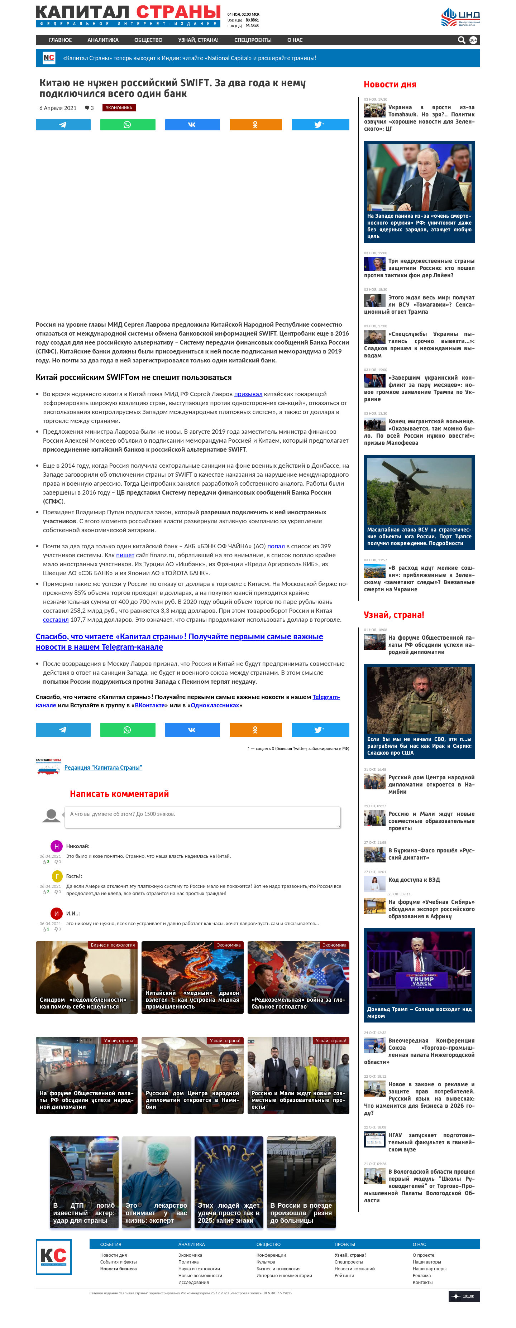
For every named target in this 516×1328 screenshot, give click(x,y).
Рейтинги (344, 1275)
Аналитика (103, 40)
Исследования (193, 1282)
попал (276, 546)
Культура (266, 1262)
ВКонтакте (149, 705)
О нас (294, 40)
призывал (248, 394)
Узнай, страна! (198, 40)
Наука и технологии (199, 1269)
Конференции (271, 1255)
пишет (125, 555)
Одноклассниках (215, 705)
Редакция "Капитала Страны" (103, 767)
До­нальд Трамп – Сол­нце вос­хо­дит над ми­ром (419, 1012)
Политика (188, 1262)
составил (56, 619)
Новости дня (390, 84)
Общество (148, 40)
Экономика (228, 945)
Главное (60, 40)
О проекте (423, 1255)
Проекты (345, 1244)
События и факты (118, 1262)
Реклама (422, 1275)
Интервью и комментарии (284, 1275)
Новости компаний (355, 1269)
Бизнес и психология (113, 945)
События (110, 1244)
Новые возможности (200, 1275)
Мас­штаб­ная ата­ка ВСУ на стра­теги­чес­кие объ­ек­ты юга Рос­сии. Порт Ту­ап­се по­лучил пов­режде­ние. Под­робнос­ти (419, 536)
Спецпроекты (253, 40)
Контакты (423, 1282)
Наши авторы (427, 1262)
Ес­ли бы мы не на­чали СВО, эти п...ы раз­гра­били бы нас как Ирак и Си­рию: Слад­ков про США (419, 746)
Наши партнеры (429, 1269)
